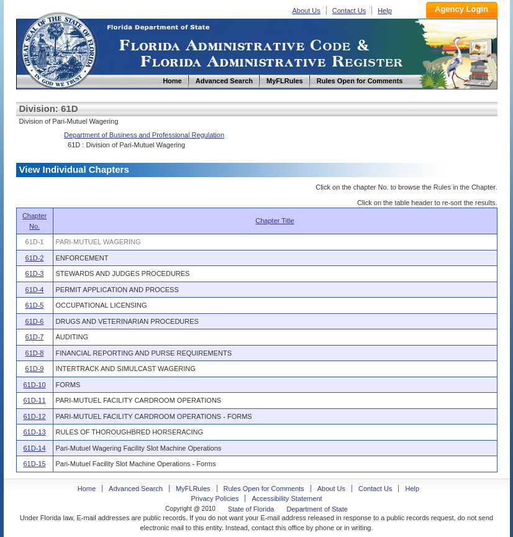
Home (58, 49)
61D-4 (34, 289)
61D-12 (34, 416)
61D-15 (34, 463)
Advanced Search (136, 488)
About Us (306, 10)
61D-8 (34, 353)
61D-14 (34, 448)
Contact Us (349, 10)
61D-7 (34, 337)
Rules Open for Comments (264, 488)
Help (385, 10)
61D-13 (34, 432)
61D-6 (34, 321)
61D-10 (34, 384)
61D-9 (34, 368)
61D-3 (34, 273)
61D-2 (34, 258)
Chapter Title (274, 220)
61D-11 (34, 400)
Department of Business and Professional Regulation (144, 135)
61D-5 (34, 305)
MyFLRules (193, 488)
